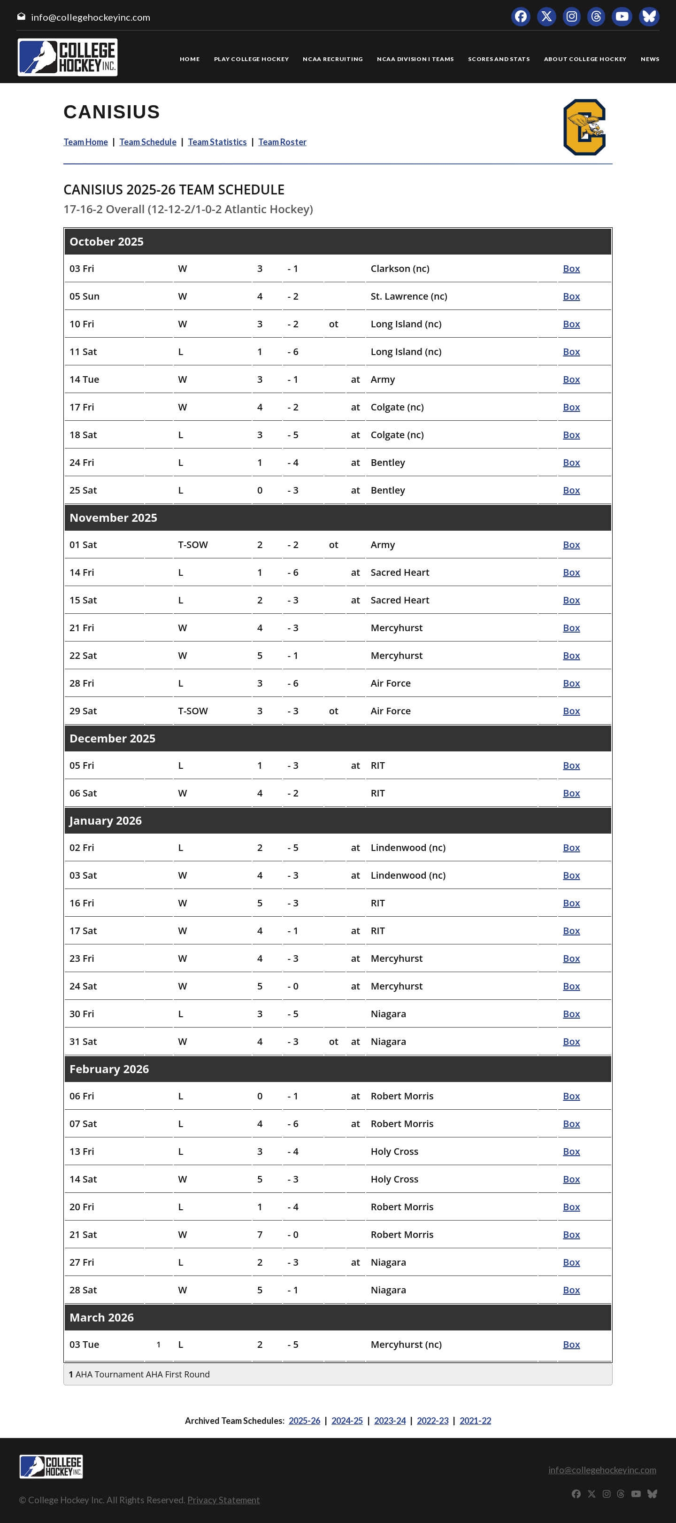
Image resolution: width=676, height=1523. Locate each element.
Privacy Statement (223, 1499)
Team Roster (282, 142)
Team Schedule (148, 142)
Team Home (85, 142)
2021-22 (475, 1420)
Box (571, 268)
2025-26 (304, 1420)
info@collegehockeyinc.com (90, 17)
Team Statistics (217, 142)
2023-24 (390, 1420)
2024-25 (347, 1420)
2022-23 (432, 1420)
